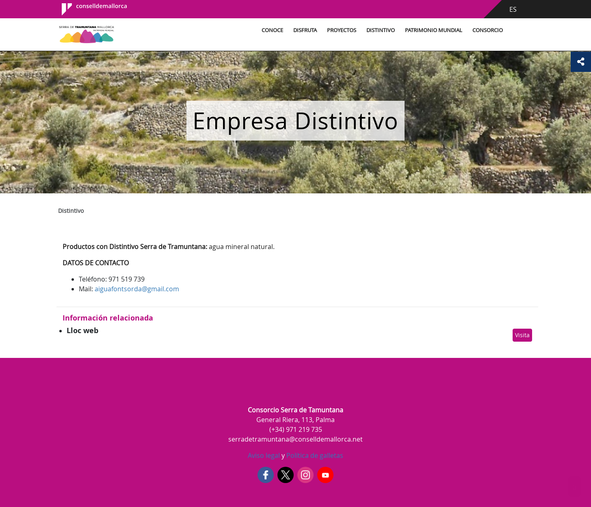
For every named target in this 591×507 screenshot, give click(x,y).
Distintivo (380, 30)
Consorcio (487, 30)
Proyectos (341, 30)
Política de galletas (314, 455)
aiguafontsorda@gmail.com (137, 288)
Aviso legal (264, 455)
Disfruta (305, 30)
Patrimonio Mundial (433, 30)
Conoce (272, 30)
